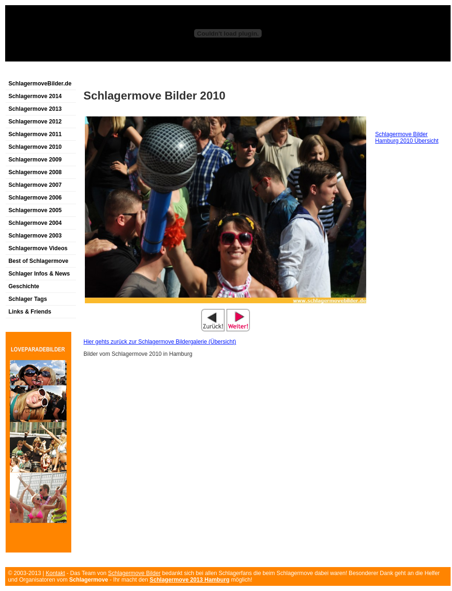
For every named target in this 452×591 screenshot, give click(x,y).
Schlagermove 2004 (35, 223)
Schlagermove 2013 (35, 109)
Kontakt (55, 573)
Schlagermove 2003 (35, 235)
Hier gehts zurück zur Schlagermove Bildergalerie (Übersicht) (159, 341)
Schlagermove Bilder (134, 573)
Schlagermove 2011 (35, 134)
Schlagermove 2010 (35, 147)
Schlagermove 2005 (35, 210)
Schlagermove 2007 (35, 185)
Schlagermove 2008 (35, 172)
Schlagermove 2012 (35, 121)
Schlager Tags (27, 299)
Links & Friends (29, 311)
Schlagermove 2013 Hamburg (189, 579)
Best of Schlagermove (38, 261)
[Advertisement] (335, 72)
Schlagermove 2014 (35, 96)
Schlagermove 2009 (35, 159)
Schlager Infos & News (39, 273)
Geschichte (23, 286)
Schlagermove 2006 (35, 197)
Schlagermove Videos (38, 248)
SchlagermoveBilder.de (39, 83)
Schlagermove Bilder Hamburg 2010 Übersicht (406, 137)
